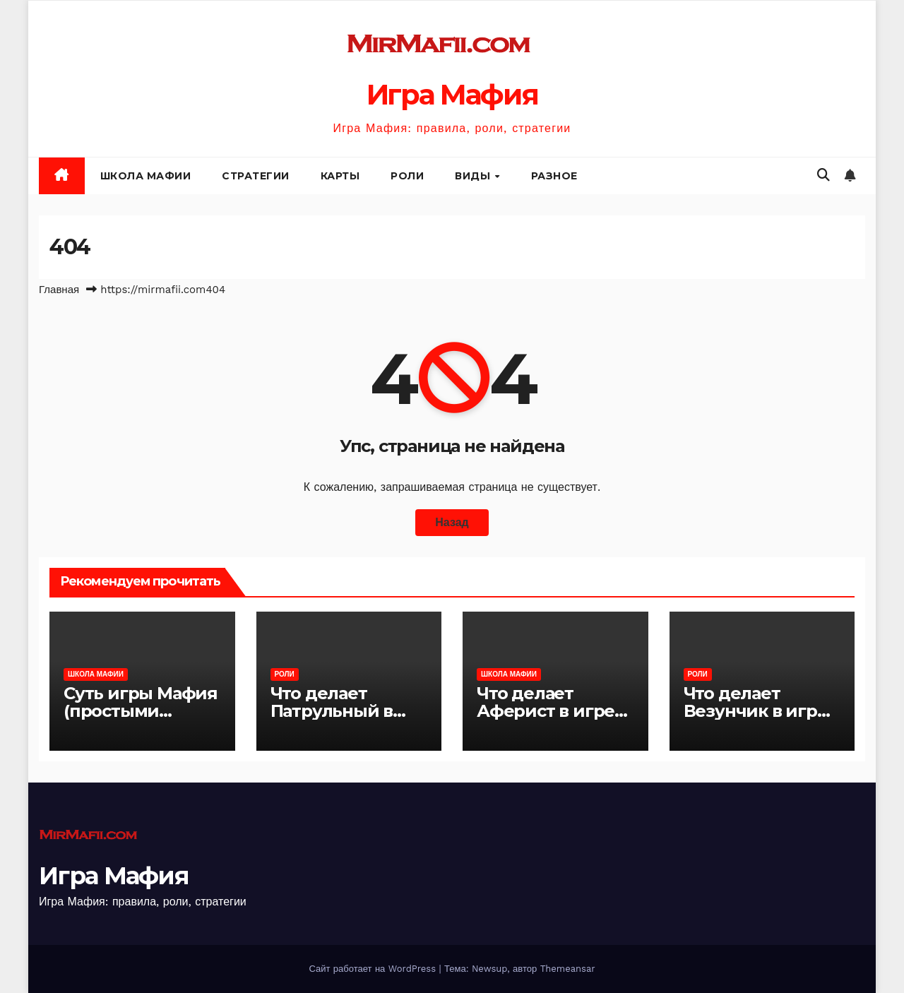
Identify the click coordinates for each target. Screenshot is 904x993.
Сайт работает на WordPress (374, 968)
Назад (451, 522)
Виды (474, 176)
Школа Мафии (145, 176)
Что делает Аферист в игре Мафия (545, 711)
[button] (823, 174)
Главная (59, 289)
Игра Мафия (452, 94)
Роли (407, 176)
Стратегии (256, 176)
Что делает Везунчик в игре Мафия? (756, 711)
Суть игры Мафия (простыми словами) (141, 711)
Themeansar (567, 968)
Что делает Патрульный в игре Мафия (331, 711)
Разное (554, 176)
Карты (340, 176)
